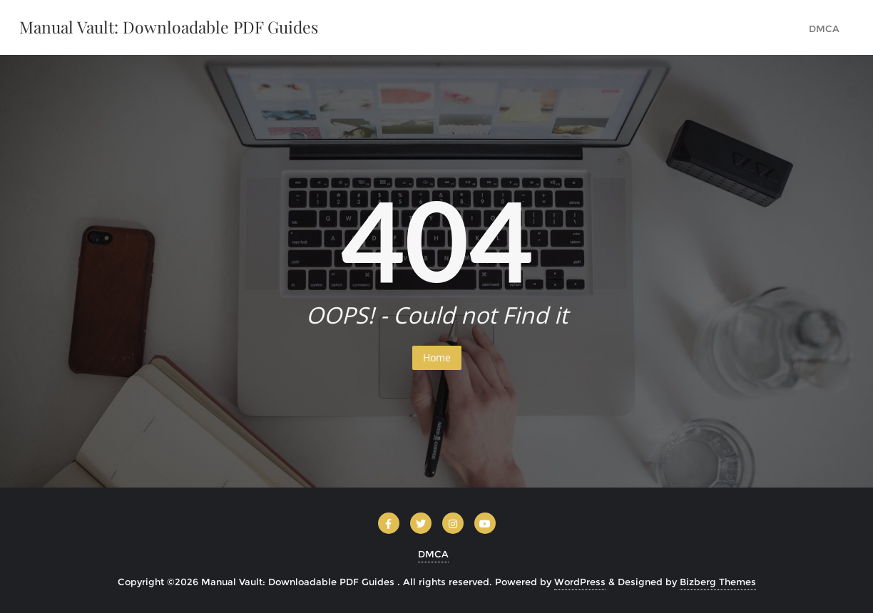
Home (437, 357)
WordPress (580, 581)
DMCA (433, 554)
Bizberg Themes (718, 581)
